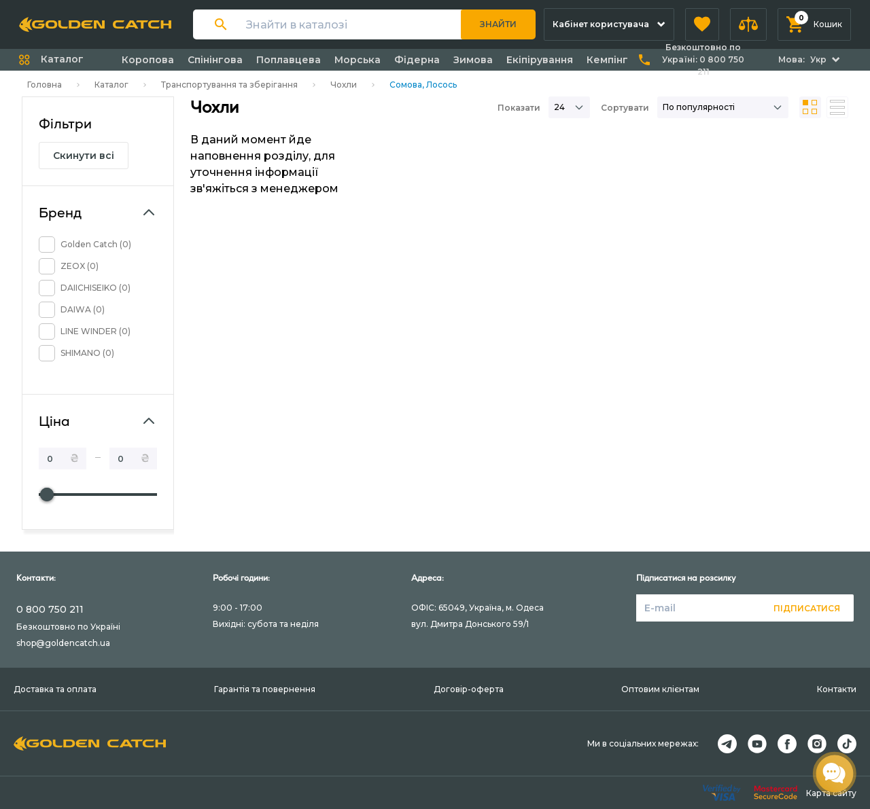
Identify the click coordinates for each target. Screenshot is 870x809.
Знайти (498, 24)
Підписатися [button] (806, 608)
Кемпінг (607, 60)
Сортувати (625, 108)
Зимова (473, 60)
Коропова (148, 60)
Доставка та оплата (55, 689)
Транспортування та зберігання (229, 84)
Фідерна (417, 60)
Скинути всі (83, 155)
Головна (44, 84)
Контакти (836, 689)
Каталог (111, 84)
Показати (519, 108)
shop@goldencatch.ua (63, 643)
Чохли (343, 84)
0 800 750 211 (50, 609)
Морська (357, 60)
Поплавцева (288, 60)
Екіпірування (539, 60)
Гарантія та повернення (264, 689)
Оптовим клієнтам (660, 689)
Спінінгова (215, 60)
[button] (702, 24)
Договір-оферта (469, 689)
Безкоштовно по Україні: (703, 59)
